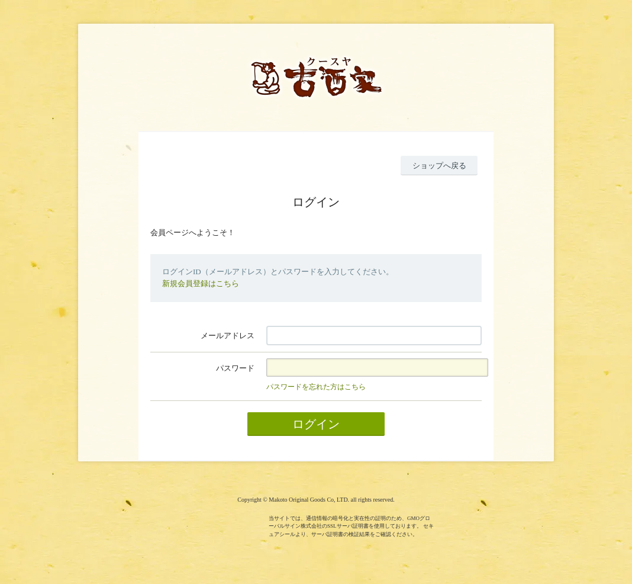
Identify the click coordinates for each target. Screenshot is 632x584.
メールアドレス (227, 335)
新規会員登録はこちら (200, 283)
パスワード (235, 368)
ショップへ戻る (439, 165)
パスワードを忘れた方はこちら (316, 387)
